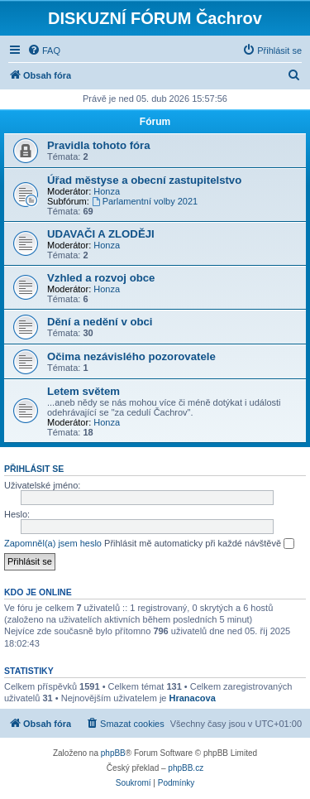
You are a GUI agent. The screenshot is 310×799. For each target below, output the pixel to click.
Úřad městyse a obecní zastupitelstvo (144, 180)
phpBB (113, 753)
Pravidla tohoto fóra (98, 145)
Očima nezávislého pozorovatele (131, 356)
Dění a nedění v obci (100, 321)
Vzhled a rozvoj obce (101, 278)
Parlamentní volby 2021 (145, 201)
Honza (106, 191)
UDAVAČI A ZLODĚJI (101, 234)
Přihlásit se (34, 469)
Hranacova (192, 698)
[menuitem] (43, 50)
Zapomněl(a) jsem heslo (53, 543)
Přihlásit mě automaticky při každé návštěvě (199, 544)
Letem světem (83, 391)
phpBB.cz (185, 768)
